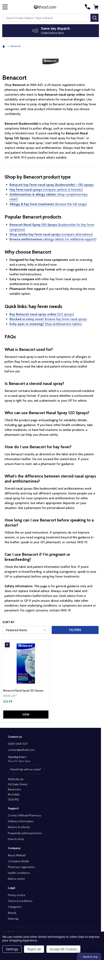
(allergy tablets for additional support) (52, 239)
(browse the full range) (48, 204)
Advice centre (16, 879)
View (25, 714)
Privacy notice (16, 895)
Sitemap (13, 918)
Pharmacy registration (21, 867)
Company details (18, 861)
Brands (12, 913)
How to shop (16, 839)
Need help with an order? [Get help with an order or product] (25, 771)
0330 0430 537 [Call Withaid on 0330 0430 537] (17, 744)
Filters (75, 630)
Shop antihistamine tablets (45, 324)
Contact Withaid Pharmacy (24, 815)
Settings (12, 949)
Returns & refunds (19, 827)
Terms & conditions (20, 901)
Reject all (34, 949)
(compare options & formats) (46, 189)
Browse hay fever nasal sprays (48, 319)
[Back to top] (89, 956)
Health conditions (19, 873)
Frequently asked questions (25, 833)
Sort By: (8, 622)
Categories (14, 907)
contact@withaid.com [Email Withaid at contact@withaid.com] (21, 750)
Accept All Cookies (63, 949)
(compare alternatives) (51, 234)
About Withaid (16, 855)
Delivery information (21, 821)
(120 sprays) (41, 314)
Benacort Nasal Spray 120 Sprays (23, 690)
